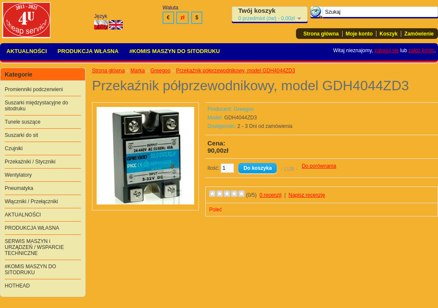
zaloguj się (387, 50)
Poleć (215, 210)
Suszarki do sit (21, 135)
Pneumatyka (19, 188)
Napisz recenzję (307, 195)
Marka (137, 71)
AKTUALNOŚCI (26, 51)
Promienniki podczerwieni (34, 89)
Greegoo (161, 71)
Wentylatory (18, 175)
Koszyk (388, 34)
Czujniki (14, 148)
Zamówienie (419, 34)
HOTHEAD (17, 286)
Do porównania (319, 166)
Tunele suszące (23, 122)
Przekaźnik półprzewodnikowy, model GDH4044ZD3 (235, 71)
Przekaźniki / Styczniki (30, 162)
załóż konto (421, 50)
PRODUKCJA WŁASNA (88, 51)
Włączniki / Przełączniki (31, 201)
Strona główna (321, 34)
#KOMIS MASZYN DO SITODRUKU (174, 51)
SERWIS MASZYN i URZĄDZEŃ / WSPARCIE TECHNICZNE (34, 247)
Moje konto (359, 34)
